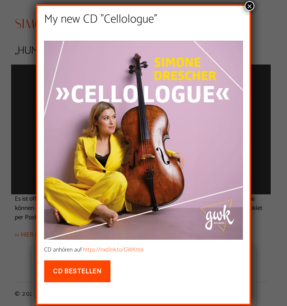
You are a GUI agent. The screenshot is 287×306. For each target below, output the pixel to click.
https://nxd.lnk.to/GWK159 (113, 251)
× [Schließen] (249, 6)
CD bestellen (77, 272)
